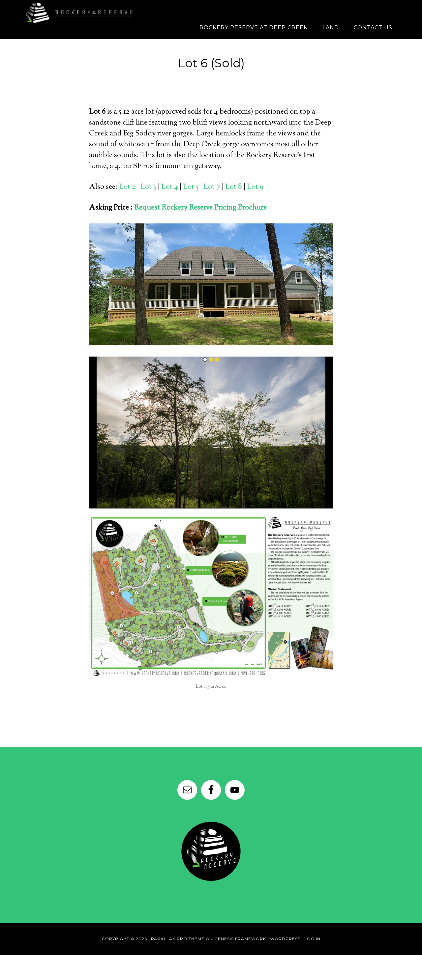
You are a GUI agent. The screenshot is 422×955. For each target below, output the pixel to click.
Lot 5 (190, 187)
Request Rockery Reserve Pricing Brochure (200, 208)
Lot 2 (127, 187)
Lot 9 (255, 187)
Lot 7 (211, 187)
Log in (312, 938)
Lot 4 (170, 187)
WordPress (285, 938)
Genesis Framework (240, 938)
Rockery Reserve (82, 11)
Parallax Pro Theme (177, 938)
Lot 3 (148, 187)
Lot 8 (233, 187)
